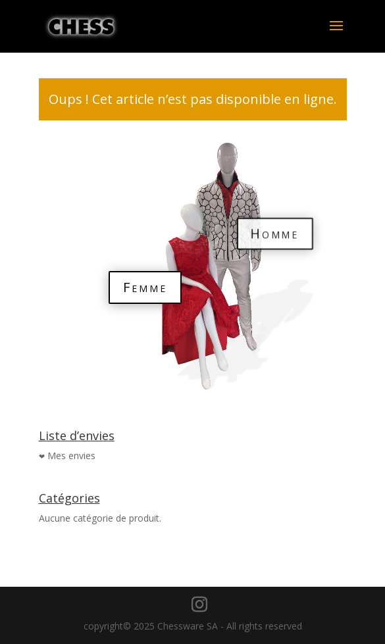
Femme (145, 287)
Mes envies (71, 455)
